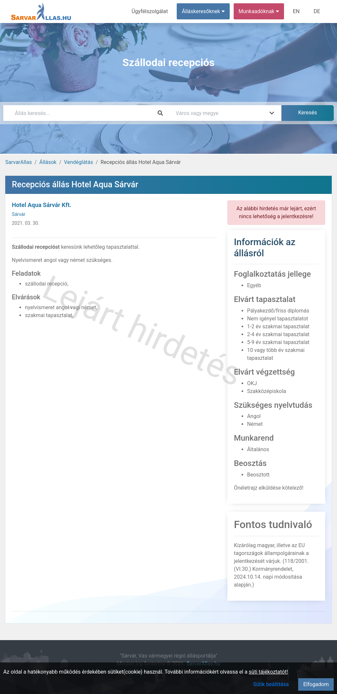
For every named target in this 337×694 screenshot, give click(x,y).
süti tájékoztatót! (268, 672)
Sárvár (18, 214)
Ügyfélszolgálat (150, 11)
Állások (47, 162)
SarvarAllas (18, 162)
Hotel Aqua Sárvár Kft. (41, 204)
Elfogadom (316, 684)
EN (296, 11)
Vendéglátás (78, 162)
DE (317, 11)
